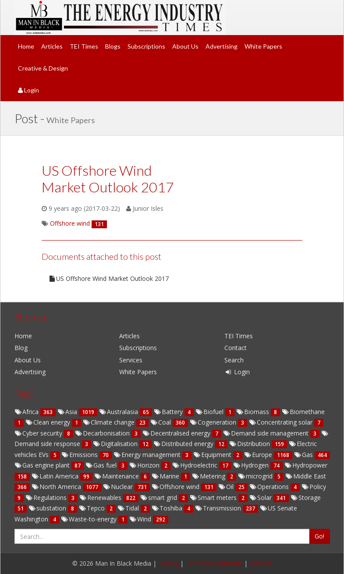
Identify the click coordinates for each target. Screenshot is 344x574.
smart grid (159, 497)
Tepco (92, 508)
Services (130, 360)
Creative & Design (43, 68)
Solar (261, 497)
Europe (259, 454)
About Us (185, 46)
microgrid (256, 476)
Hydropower (305, 465)
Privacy (168, 563)
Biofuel (210, 411)
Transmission (219, 508)
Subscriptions (146, 46)
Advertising (222, 46)
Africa (27, 411)
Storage (306, 497)
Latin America (56, 476)
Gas (304, 454)
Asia (68, 411)
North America (57, 486)
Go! (319, 536)
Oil (226, 486)
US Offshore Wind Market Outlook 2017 (108, 278)
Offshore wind (176, 486)
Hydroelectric (195, 465)
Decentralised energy (177, 433)
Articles (52, 46)
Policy (313, 486)
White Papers (263, 46)
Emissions (80, 454)
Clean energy (48, 422)
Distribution (250, 443)
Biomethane (303, 411)
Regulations (46, 497)
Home (26, 46)
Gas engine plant (42, 465)
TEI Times (84, 46)
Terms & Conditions (213, 563)
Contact (235, 348)
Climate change (109, 422)
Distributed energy (184, 443)
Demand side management (266, 433)
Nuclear (119, 486)
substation (48, 508)
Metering (209, 476)
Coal (161, 422)
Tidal (129, 508)
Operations (270, 486)
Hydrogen (251, 465)
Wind (141, 519)
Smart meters (214, 497)
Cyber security (39, 433)
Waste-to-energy (89, 519)
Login (28, 90)
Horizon (145, 465)
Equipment (213, 454)
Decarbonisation (103, 433)
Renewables (101, 497)
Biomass (253, 411)
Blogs (113, 46)
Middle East (305, 476)
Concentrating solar (281, 422)
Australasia (119, 411)
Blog (21, 348)
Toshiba (168, 508)
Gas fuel (101, 465)
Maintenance (117, 476)
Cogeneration (214, 422)
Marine (166, 476)
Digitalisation (116, 443)
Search (234, 360)
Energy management (147, 454)
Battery (169, 411)
